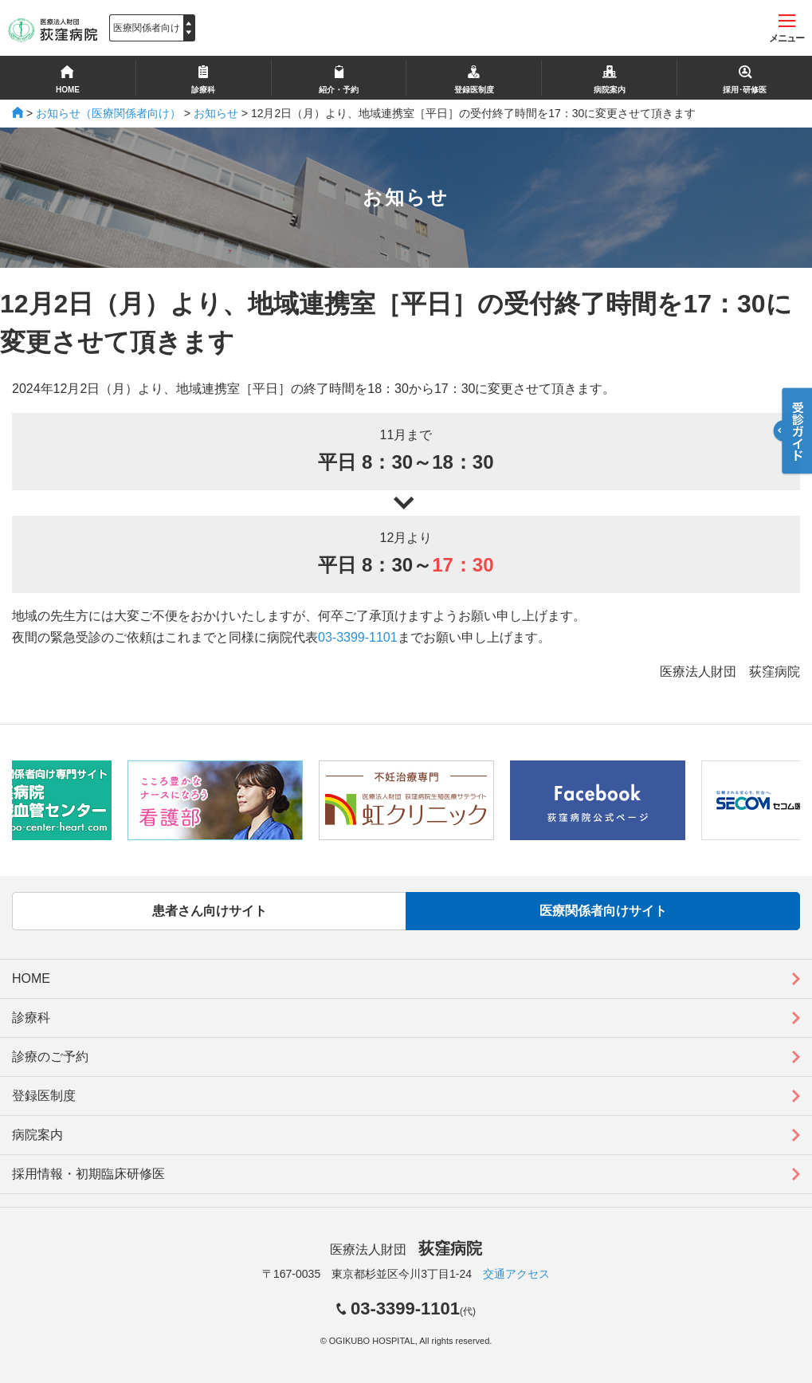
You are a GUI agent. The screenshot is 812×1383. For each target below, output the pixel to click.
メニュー (786, 29)
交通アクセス (516, 1273)
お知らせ (216, 113)
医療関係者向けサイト (603, 910)
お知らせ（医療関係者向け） (108, 113)
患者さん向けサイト (209, 910)
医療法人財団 (405, 1249)
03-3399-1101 (358, 637)
